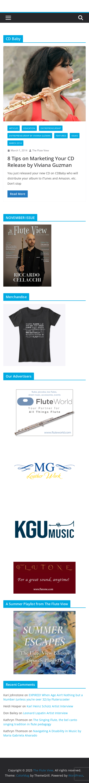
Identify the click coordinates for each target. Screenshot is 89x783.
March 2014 (15, 143)
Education (29, 128)
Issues (74, 135)
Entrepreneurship (51, 128)
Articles (13, 128)
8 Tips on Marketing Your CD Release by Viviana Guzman (40, 161)
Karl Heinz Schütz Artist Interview (50, 706)
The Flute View (40, 150)
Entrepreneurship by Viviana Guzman (30, 135)
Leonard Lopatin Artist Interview (45, 713)
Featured (61, 135)
